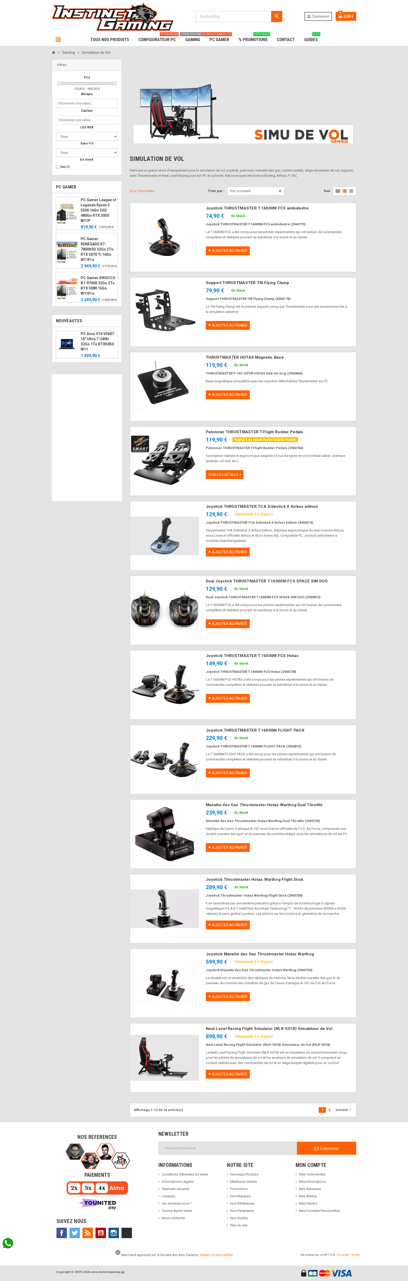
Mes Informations (312, 1182)
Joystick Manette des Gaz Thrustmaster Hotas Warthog (260, 954)
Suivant (343, 1110)
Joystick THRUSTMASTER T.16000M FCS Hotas (252, 655)
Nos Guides (239, 1218)
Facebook (61, 1233)
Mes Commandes (312, 1174)
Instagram (114, 1233)
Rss (87, 1233)
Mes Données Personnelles (319, 1211)
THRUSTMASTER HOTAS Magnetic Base (245, 357)
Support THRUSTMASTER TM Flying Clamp (247, 282)
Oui (65, 167)
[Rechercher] (238, 16)
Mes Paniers (308, 1203)
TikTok (127, 1233)
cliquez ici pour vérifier (216, 1255)
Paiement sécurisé (175, 1189)
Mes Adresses (310, 1189)
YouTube (100, 1233)
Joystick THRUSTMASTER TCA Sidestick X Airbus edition (262, 506)
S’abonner (326, 1148)
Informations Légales (178, 1182)
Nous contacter (173, 1218)
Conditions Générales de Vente (185, 1174)
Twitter (74, 1233)
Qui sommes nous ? (177, 1203)
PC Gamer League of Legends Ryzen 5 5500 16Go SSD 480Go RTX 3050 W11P (98, 210)
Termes (355, 1255)
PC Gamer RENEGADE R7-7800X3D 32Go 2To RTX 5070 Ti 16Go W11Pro (97, 249)
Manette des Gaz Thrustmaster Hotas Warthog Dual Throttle (264, 805)
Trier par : (216, 191)
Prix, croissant (240, 191)
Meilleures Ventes (243, 1182)
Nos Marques (240, 1196)
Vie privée (343, 1255)
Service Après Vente (177, 1211)
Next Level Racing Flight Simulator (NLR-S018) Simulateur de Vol (269, 1028)
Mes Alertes (308, 1196)
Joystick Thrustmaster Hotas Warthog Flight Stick (254, 879)
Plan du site (238, 1225)
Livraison (168, 1196)
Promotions (239, 1189)
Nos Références (242, 1203)
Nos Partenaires (242, 1211)
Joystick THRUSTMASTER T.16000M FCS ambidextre (257, 208)
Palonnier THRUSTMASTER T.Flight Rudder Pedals (254, 432)
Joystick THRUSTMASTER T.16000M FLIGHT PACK (255, 730)
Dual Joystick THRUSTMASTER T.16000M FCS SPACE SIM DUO (267, 581)
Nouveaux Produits (244, 1174)
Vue (327, 191)
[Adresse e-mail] (227, 1148)
